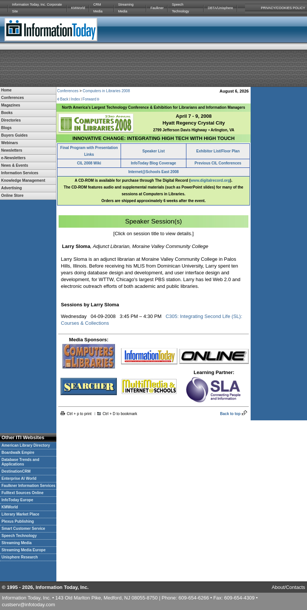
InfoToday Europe (17, 500)
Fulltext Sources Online (23, 493)
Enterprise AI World (19, 478)
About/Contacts (288, 587)
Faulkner (156, 8)
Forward (90, 99)
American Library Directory (26, 445)
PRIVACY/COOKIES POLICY (283, 8)
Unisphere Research (20, 557)
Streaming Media (125, 8)
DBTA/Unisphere (220, 8)
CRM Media (98, 8)
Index (75, 99)
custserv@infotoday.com (28, 604)
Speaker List (153, 151)
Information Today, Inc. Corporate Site (37, 8)
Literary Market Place (20, 514)
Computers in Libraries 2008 (106, 91)
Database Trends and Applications (20, 462)
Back (64, 99)
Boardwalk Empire (18, 452)
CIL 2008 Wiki (89, 163)
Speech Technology (180, 8)
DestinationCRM (16, 471)
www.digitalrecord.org (210, 180)
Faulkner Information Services (28, 486)
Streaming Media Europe (23, 550)
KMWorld (78, 8)
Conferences (68, 91)
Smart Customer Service (23, 528)
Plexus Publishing (18, 521)
